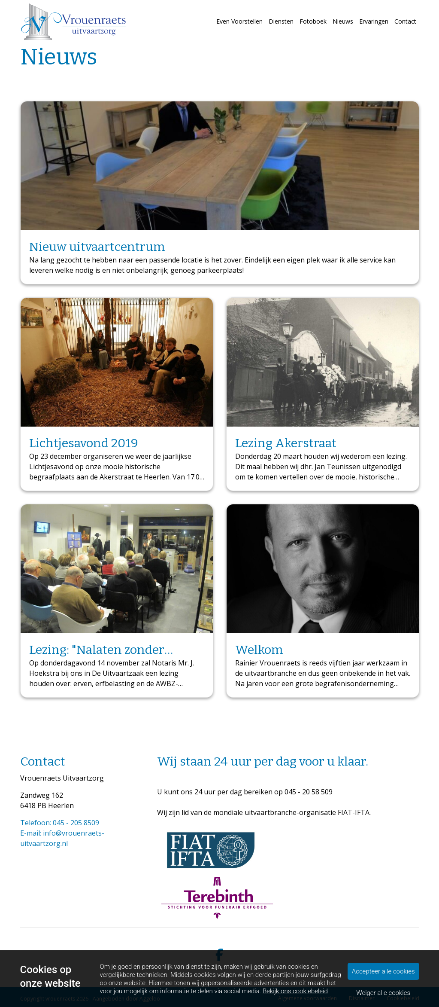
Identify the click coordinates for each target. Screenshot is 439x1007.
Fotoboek (313, 21)
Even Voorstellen (239, 21)
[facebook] (219, 955)
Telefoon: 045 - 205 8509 (59, 822)
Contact (405, 21)
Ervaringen (373, 21)
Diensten (281, 21)
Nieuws (343, 21)
